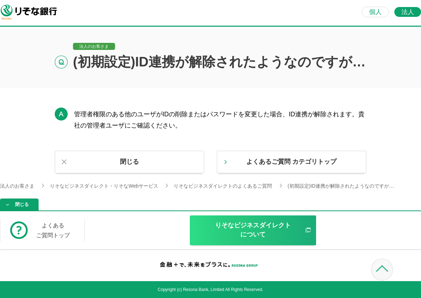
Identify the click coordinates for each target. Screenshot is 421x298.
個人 (375, 11)
